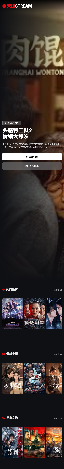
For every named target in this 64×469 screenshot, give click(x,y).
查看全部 (58, 290)
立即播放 (32, 156)
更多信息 (32, 166)
